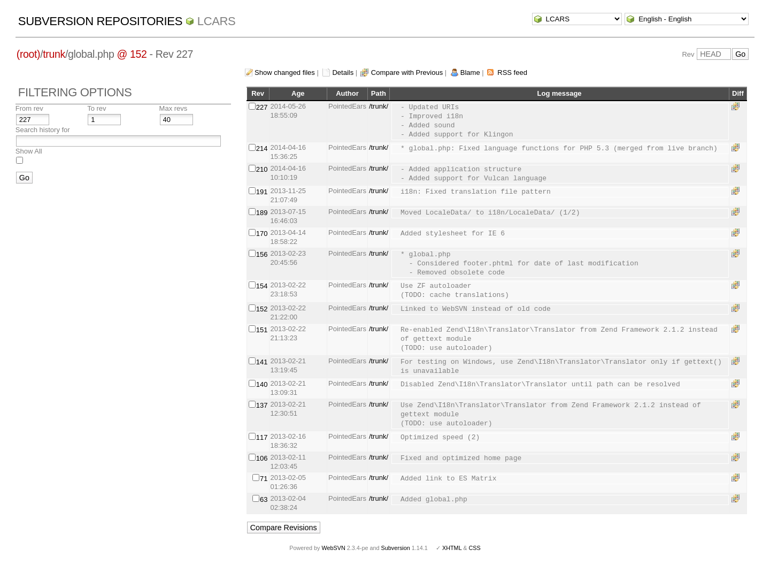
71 (263, 479)
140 (262, 384)
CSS (475, 548)
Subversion (395, 548)
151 (262, 330)
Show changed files (285, 72)
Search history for (43, 130)
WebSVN (333, 548)
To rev (96, 108)
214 (262, 148)
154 (262, 286)
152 (262, 309)
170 (262, 234)
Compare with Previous (407, 72)
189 (262, 213)
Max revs (173, 108)
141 (262, 362)
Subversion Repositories (100, 21)
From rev (29, 108)
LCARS (216, 21)
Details (342, 72)
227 (262, 107)
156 (262, 254)
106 (262, 458)
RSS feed (512, 72)
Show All (29, 151)
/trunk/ (378, 106)
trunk (54, 54)
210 (262, 169)
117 (262, 437)
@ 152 (132, 54)
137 (262, 405)
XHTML (451, 548)
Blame (470, 72)
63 (263, 499)
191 (262, 192)
